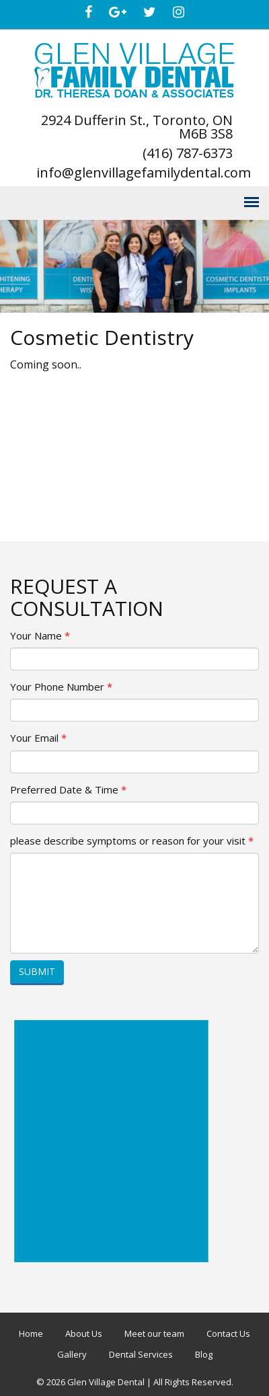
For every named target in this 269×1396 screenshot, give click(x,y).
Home (31, 1333)
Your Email (38, 737)
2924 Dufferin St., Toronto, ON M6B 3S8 (137, 127)
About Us (83, 1333)
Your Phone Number (61, 686)
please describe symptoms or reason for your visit (132, 840)
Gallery (72, 1354)
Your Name (40, 635)
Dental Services (141, 1354)
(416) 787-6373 (188, 153)
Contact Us (228, 1333)
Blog (204, 1354)
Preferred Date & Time (68, 789)
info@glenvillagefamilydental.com (143, 172)
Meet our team (154, 1333)
